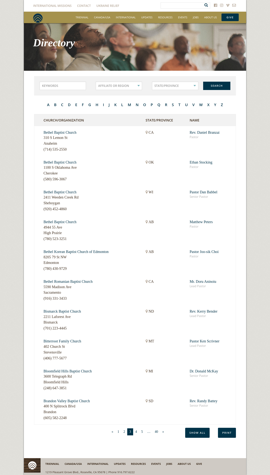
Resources (165, 17)
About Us (210, 17)
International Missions (52, 6)
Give (230, 17)
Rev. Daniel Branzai (204, 132)
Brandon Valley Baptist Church (67, 401)
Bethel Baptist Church (60, 132)
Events (182, 17)
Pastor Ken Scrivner (204, 341)
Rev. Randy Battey (203, 401)
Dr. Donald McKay (204, 371)
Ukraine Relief (107, 6)
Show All (197, 432)
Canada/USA (102, 17)
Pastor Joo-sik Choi (204, 252)
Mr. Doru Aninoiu (203, 281)
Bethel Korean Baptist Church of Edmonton (76, 252)
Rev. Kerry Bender (203, 311)
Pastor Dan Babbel (203, 192)
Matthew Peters (201, 222)
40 (156, 432)
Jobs (196, 17)
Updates (147, 17)
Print (227, 432)
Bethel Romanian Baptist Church (68, 281)
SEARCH (217, 85)
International (126, 17)
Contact (84, 6)
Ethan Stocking (201, 162)
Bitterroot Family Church (62, 341)
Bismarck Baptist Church (62, 311)
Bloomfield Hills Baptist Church (68, 371)
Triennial (82, 17)
